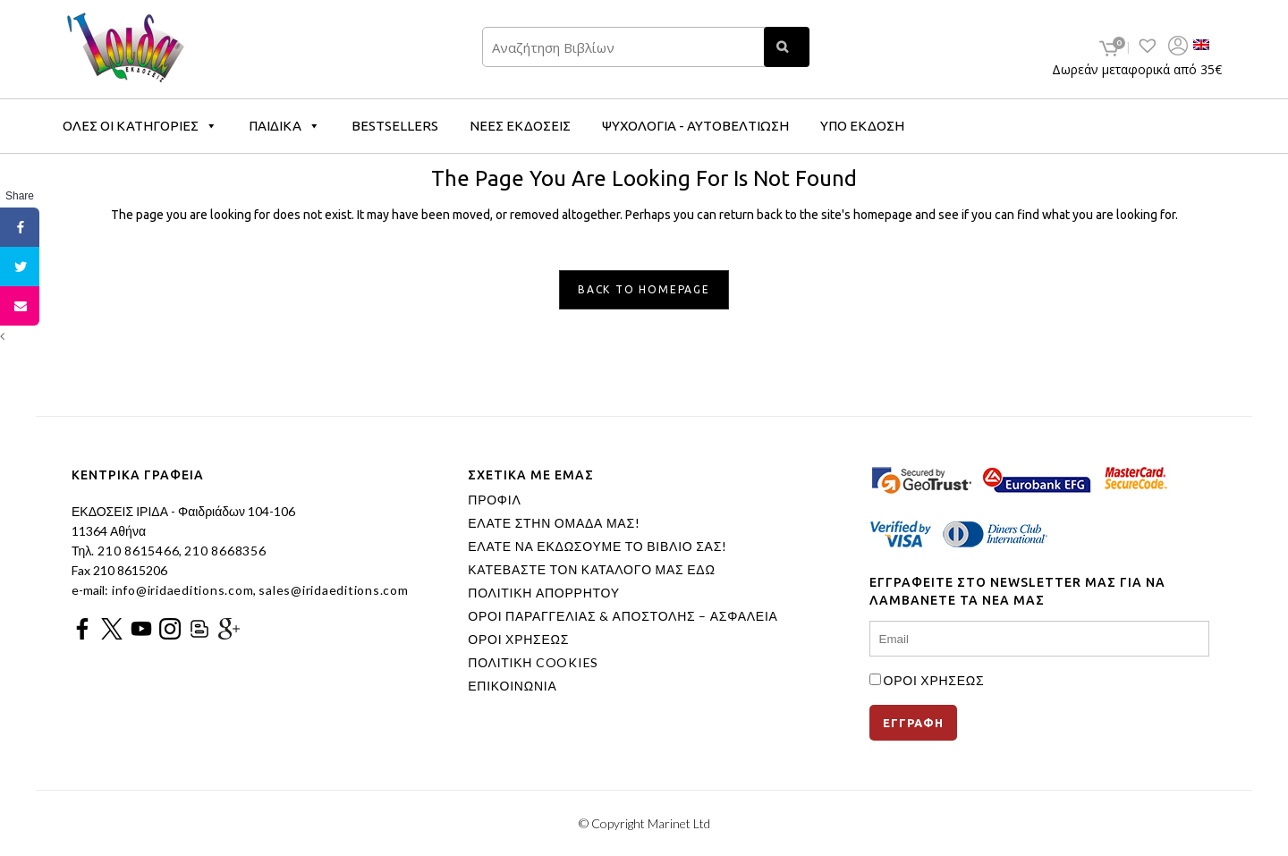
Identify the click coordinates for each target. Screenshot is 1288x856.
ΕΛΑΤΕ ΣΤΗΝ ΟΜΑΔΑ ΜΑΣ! (554, 523)
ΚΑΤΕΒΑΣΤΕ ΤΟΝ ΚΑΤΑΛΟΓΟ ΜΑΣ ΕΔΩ (591, 570)
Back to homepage (644, 289)
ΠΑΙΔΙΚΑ (284, 125)
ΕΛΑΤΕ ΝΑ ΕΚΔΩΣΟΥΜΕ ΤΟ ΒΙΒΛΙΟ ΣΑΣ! (597, 546)
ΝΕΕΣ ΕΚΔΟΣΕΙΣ (520, 125)
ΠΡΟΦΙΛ (494, 500)
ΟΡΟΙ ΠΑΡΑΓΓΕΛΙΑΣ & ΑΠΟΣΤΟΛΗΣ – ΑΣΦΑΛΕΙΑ (622, 616)
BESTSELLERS (395, 125)
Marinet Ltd (679, 823)
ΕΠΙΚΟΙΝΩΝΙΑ (512, 686)
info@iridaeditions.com (180, 590)
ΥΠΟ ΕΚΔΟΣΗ (862, 125)
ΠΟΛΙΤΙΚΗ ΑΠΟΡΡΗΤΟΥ (544, 593)
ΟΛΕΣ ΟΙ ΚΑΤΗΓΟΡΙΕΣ (140, 125)
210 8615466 (136, 550)
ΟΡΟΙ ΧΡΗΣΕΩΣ (518, 639)
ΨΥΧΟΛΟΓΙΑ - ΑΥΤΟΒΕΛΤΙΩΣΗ (695, 125)
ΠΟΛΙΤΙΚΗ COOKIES (533, 663)
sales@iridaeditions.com (333, 590)
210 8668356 (225, 550)
